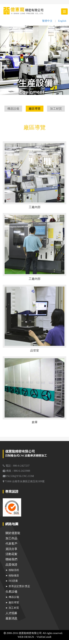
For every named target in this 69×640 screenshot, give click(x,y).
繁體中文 (47, 20)
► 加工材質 (12, 607)
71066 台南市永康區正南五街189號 (24, 481)
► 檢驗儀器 (12, 575)
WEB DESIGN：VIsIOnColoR (34, 636)
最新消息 (11, 618)
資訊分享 (11, 548)
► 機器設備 (12, 597)
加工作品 (11, 538)
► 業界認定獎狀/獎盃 (18, 586)
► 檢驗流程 (12, 570)
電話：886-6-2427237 (16, 465)
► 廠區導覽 (12, 602)
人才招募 (11, 613)
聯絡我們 (11, 559)
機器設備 (13, 108)
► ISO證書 (12, 580)
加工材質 (56, 108)
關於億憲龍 (13, 533)
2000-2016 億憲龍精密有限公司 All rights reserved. (33, 633)
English (62, 20)
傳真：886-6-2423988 (16, 470)
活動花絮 (11, 554)
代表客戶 (11, 543)
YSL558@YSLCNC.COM (18, 476)
